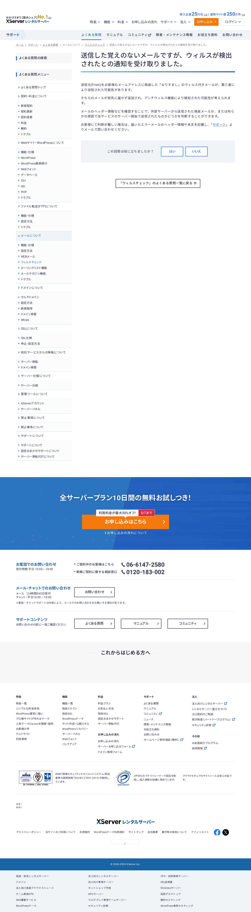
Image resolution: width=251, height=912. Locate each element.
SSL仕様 (26, 338)
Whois (25, 320)
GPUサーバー (95, 894)
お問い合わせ (232, 35)
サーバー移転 (29, 361)
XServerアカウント (32, 403)
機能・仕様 (27, 152)
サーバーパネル (30, 409)
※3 (205, 15)
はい (172, 151)
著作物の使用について (174, 832)
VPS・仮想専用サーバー (174, 876)
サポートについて (32, 445)
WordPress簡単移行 (34, 163)
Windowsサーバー (171, 888)
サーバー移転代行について (38, 456)
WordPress (28, 157)
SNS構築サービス (26, 900)
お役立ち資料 (207, 35)
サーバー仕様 (29, 385)
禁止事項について (32, 427)
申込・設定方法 (30, 343)
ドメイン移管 (29, 314)
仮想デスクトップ (171, 894)
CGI (23, 180)
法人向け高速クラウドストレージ (35, 888)
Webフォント (28, 169)
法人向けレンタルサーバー (103, 876)
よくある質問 (91, 35)
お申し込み (205, 22)
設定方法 (27, 221)
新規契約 (27, 105)
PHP (24, 192)
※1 (51, 16)
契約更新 (27, 111)
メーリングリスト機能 (34, 268)
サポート (219, 125)
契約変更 (27, 117)
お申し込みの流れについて (127, 533)
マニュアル (114, 35)
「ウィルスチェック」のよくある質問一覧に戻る (158, 183)
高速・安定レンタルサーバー (32, 876)
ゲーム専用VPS (25, 894)
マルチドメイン (30, 297)
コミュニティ (138, 35)
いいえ (196, 151)
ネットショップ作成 (99, 888)
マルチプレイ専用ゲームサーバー (107, 900)
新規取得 (27, 308)
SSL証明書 (167, 882)
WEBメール (28, 256)
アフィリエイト (200, 832)
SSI (23, 186)
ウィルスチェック (31, 262)
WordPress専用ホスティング (177, 905)
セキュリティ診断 (98, 905)
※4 (243, 15)
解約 (24, 128)
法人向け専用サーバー (101, 882)
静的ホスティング (171, 900)
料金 (24, 123)
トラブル (26, 134)
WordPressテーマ (26, 905)
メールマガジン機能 (33, 273)
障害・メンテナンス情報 (174, 35)
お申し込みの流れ (145, 22)
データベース (29, 175)
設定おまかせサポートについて (40, 451)
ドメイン (21, 882)
